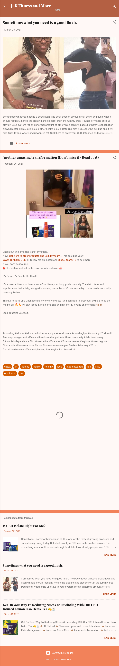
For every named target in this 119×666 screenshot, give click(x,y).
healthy (49, 366)
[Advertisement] (59, 481)
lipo (89, 366)
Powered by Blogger (59, 652)
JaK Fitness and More (31, 5)
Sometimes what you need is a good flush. (40, 22)
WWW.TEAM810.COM (14, 259)
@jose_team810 (67, 259)
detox (7, 366)
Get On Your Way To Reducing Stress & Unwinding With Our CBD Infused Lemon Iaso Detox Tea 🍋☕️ (50, 607)
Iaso (59, 366)
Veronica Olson (67, 659)
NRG (97, 366)
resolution (9, 373)
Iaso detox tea (75, 366)
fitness (25, 366)
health (37, 366)
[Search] (114, 7)
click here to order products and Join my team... (35, 255)
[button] (114, 22)
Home (57, 10)
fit (16, 366)
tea (21, 373)
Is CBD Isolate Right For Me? (24, 526)
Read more (109, 554)
